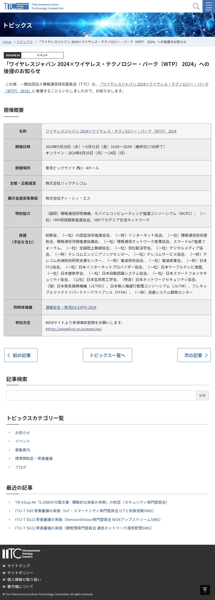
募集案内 (22, 449)
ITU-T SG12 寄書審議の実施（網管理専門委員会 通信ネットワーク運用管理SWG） (84, 527)
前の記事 (22, 355)
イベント (22, 441)
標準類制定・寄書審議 (34, 458)
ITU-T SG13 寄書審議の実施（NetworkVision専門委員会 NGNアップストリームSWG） (89, 519)
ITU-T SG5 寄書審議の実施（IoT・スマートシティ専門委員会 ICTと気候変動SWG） (85, 510)
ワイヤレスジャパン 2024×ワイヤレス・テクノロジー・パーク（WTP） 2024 (111, 131)
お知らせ (22, 432)
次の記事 (193, 355)
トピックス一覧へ (107, 355)
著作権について (18, 586)
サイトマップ (16, 565)
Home (7, 41)
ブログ (20, 467)
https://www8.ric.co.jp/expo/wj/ (74, 328)
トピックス (25, 41)
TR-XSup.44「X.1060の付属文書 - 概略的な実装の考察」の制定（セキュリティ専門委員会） (92, 502)
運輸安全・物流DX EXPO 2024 (71, 307)
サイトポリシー (18, 572)
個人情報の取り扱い (22, 579)
